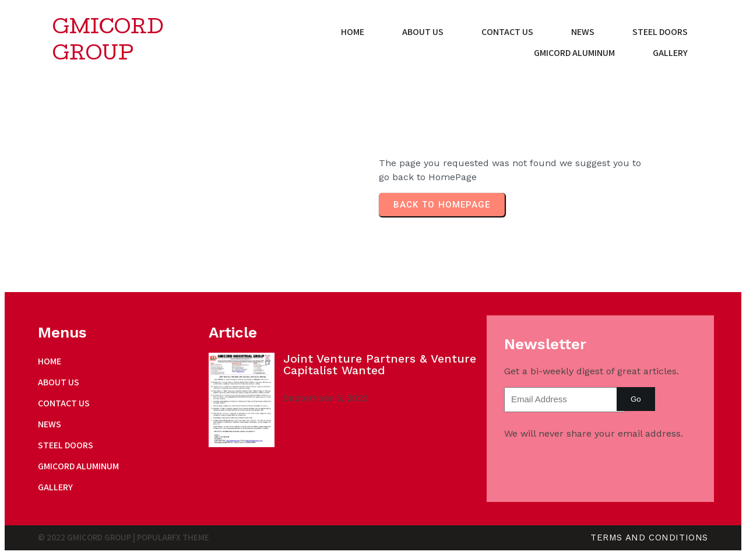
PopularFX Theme (173, 537)
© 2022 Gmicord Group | (87, 537)
